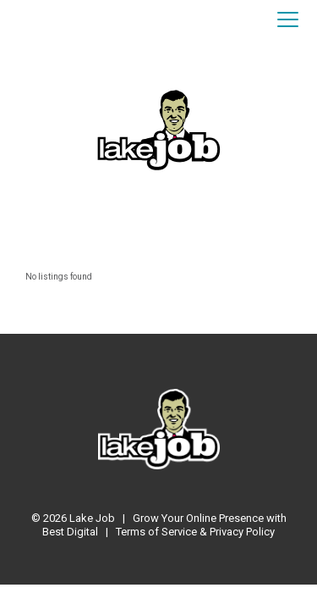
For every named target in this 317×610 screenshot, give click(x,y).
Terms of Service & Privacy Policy (195, 531)
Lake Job (92, 518)
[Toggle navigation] (288, 20)
